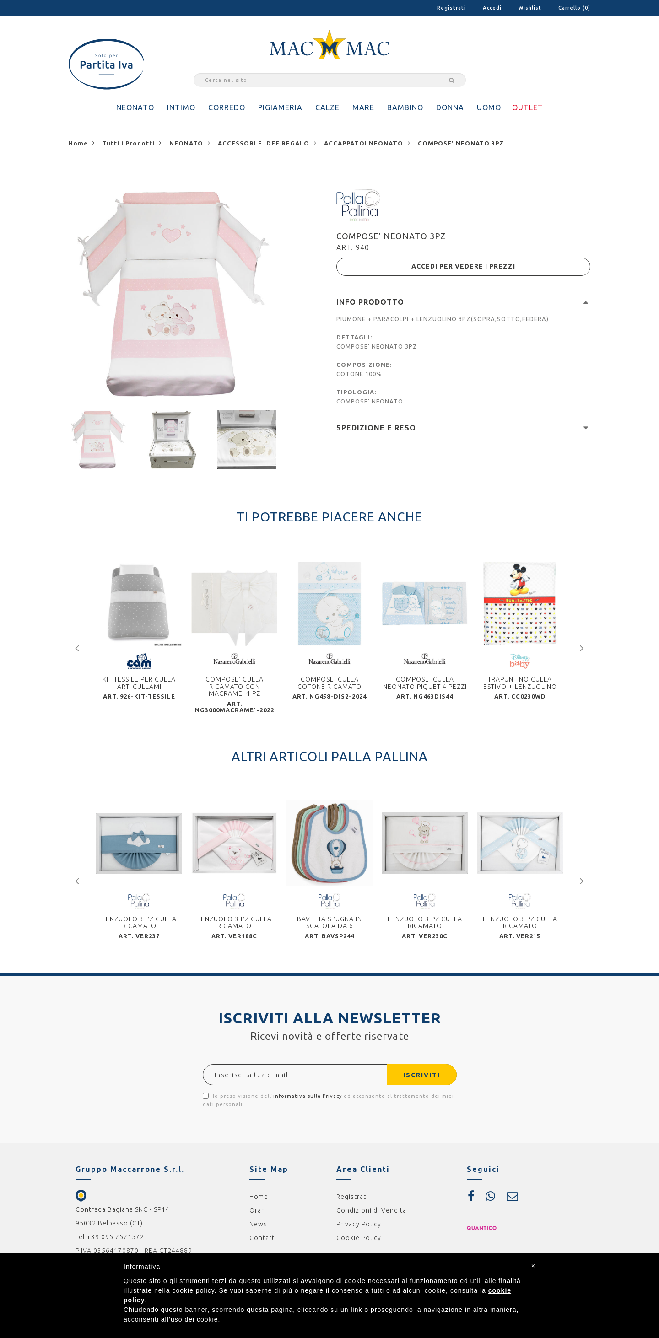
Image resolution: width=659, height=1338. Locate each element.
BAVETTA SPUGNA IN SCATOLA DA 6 (329, 923)
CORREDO (226, 107)
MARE (363, 107)
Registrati (451, 8)
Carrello (574, 8)
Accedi (492, 8)
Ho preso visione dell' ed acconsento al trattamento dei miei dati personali (328, 1101)
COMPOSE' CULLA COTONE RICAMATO (329, 684)
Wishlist (530, 8)
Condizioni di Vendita (371, 1211)
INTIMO (181, 107)
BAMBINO (405, 107)
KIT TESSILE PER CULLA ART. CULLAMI (139, 684)
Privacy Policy (358, 1225)
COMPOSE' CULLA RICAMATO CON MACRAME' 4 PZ (234, 687)
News (258, 1225)
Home (258, 1197)
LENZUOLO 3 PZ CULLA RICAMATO (139, 923)
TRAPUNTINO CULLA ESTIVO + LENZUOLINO (520, 684)
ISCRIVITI (421, 1076)
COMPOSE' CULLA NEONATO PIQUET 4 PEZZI (425, 684)
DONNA (450, 107)
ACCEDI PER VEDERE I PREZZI (463, 266)
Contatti (262, 1238)
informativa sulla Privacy (307, 1097)
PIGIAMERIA (280, 107)
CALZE (327, 107)
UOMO (489, 107)
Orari (257, 1211)
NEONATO (135, 107)
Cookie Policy (358, 1238)
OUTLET (527, 107)
